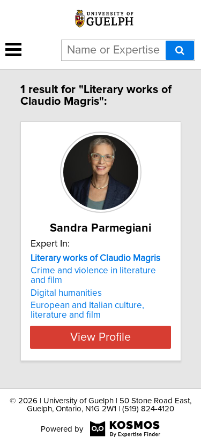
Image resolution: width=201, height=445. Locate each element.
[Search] (180, 50)
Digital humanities (66, 293)
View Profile (100, 337)
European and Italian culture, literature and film (87, 310)
